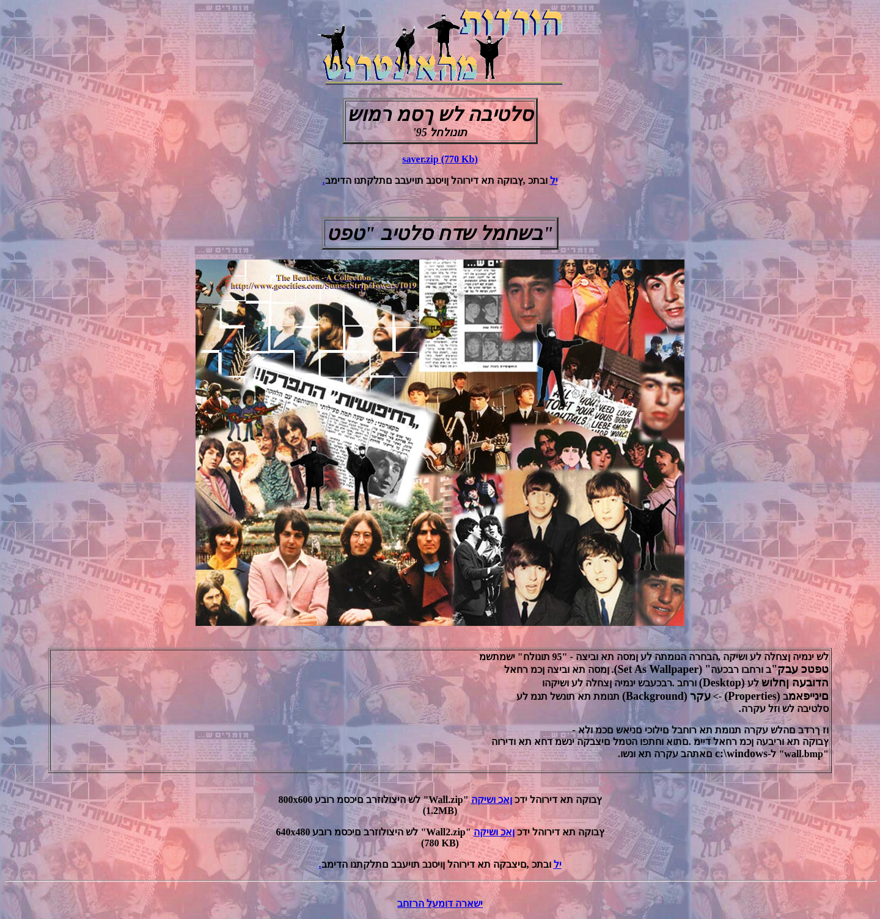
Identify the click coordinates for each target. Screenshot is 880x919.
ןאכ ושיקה (491, 799)
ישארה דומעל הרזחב (440, 903)
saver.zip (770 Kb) (439, 159)
